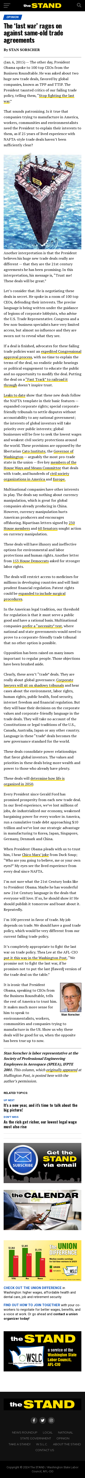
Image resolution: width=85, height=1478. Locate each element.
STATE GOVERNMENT (35, 1438)
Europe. (59, 479)
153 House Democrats (31, 560)
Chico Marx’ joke (35, 854)
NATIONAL (65, 1432)
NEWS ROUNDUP (24, 1432)
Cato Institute (33, 451)
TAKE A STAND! (20, 1444)
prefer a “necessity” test (42, 625)
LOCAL (48, 1432)
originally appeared (61, 1069)
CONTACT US (44, 1450)
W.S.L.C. (42, 1444)
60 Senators (48, 528)
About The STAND (67, 1444)
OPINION (62, 1438)
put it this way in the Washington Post (35, 957)
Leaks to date (14, 395)
